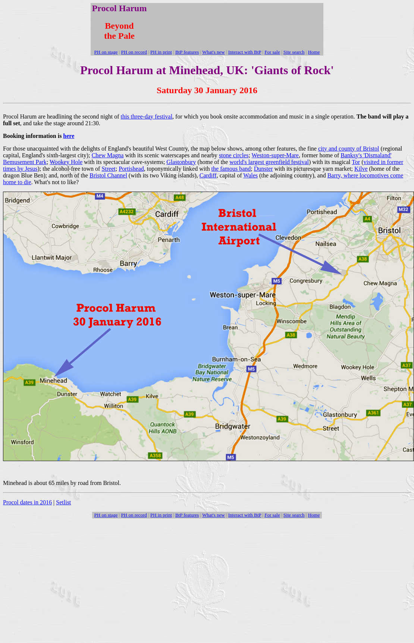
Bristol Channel (108, 175)
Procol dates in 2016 (27, 502)
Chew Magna (108, 155)
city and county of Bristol (348, 148)
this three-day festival (146, 116)
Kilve (361, 169)
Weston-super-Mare (275, 155)
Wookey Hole (66, 162)
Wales (250, 175)
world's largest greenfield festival (269, 162)
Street (108, 169)
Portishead (131, 169)
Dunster (263, 169)
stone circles (234, 155)
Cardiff (208, 175)
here (68, 136)
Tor (356, 162)
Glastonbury (181, 162)
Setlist (63, 502)
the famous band (231, 169)
